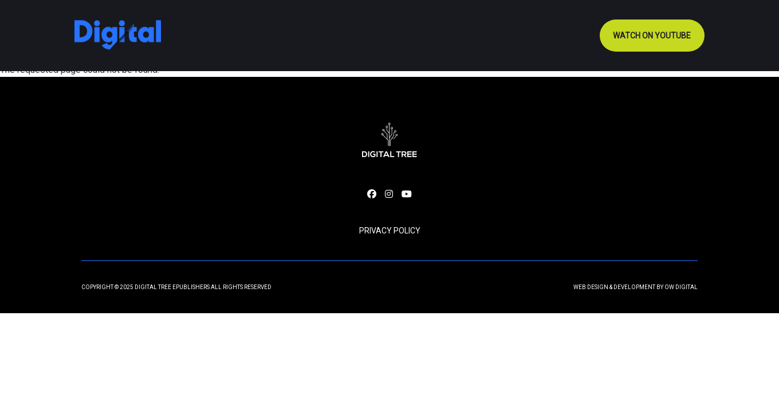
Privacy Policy (389, 230)
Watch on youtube (652, 35)
